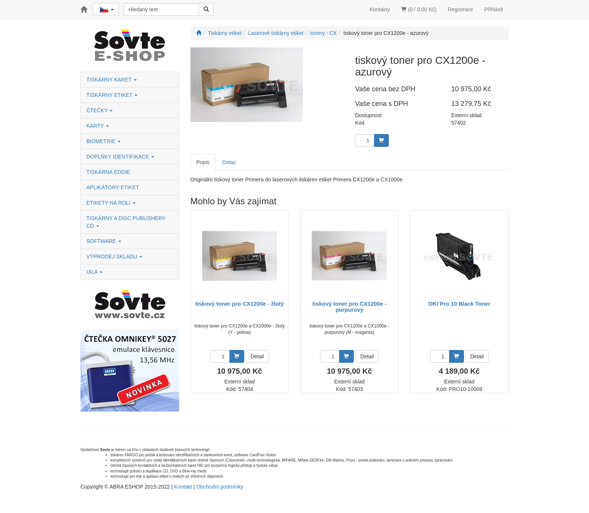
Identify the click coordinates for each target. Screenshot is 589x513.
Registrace (460, 9)
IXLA (94, 272)
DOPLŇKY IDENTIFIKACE (120, 157)
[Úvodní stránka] (198, 33)
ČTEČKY (99, 110)
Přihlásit (493, 9)
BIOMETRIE (103, 141)
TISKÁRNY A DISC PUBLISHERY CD (126, 222)
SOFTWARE (103, 241)
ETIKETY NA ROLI (111, 203)
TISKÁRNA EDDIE (108, 172)
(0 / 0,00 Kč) (418, 9)
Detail (257, 356)
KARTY (97, 126)
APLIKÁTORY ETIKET (112, 187)
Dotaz (229, 162)
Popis (203, 162)
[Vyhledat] (206, 9)
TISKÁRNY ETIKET (111, 95)
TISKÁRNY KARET (111, 80)
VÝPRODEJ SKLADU (114, 256)
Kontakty (380, 9)
